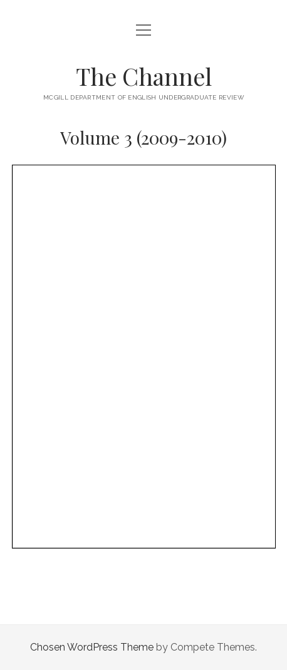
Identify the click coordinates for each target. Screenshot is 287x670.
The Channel (144, 76)
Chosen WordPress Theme (92, 647)
